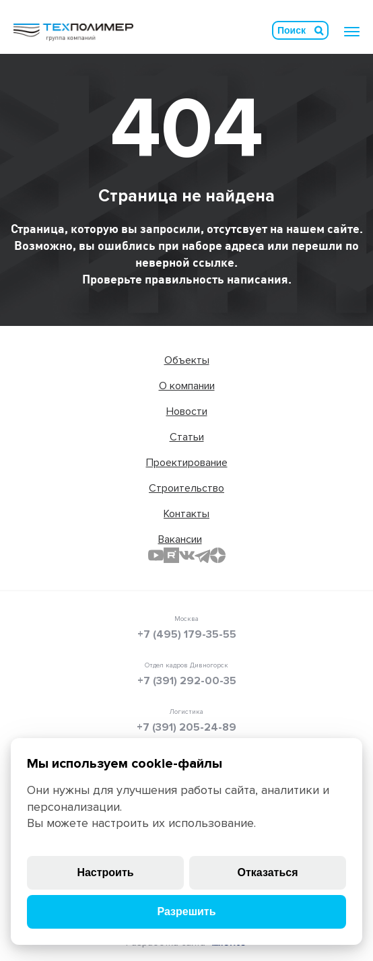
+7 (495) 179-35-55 (186, 634)
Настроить (105, 872)
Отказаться (268, 872)
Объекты (186, 360)
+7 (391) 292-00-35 (186, 681)
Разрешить (186, 911)
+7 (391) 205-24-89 (186, 727)
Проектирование (187, 462)
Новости (186, 411)
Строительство (186, 488)
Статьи (187, 437)
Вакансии (180, 539)
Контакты (186, 514)
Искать (319, 30)
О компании (187, 386)
